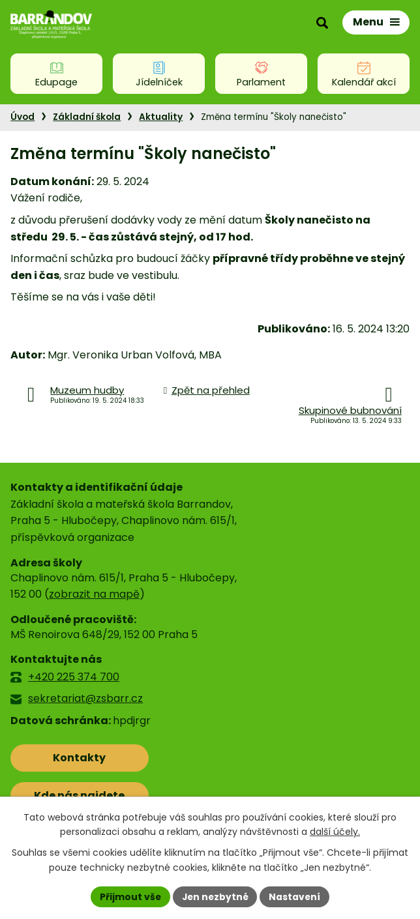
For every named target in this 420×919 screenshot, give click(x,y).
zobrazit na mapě (94, 594)
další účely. (335, 831)
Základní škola (87, 117)
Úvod (22, 117)
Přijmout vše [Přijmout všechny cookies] (129, 896)
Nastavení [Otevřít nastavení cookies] (296, 896)
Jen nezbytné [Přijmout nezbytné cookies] (215, 896)
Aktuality (161, 117)
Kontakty (68, 757)
